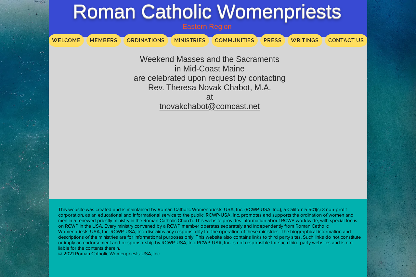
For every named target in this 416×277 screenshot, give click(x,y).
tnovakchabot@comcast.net (210, 106)
